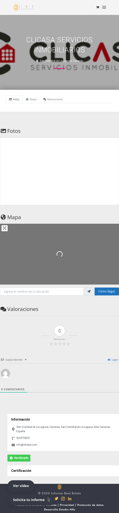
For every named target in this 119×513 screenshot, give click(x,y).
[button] (18, 458)
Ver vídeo (21, 485)
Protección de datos (90, 504)
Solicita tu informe (32, 500)
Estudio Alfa (67, 509)
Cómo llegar (106, 291)
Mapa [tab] (31, 99)
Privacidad (67, 504)
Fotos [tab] (14, 99)
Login (113, 359)
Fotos (10, 130)
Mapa (10, 217)
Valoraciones (19, 308)
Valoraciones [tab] (53, 99)
